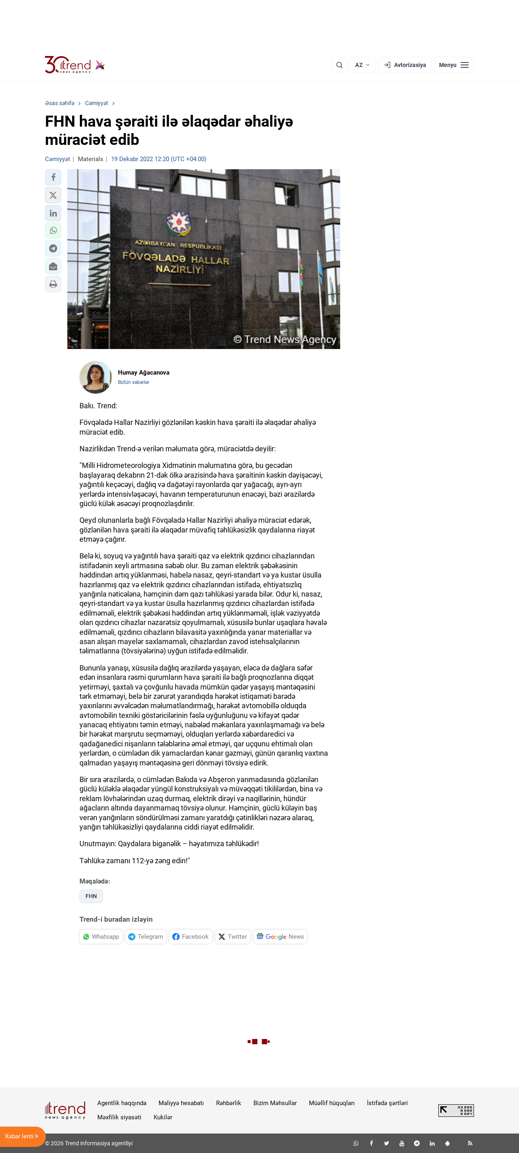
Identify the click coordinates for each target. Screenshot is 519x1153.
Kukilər (163, 1117)
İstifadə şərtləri (387, 1103)
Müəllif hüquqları (332, 1103)
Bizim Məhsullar (275, 1103)
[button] (53, 177)
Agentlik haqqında (121, 1103)
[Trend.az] (75, 65)
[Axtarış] (339, 65)
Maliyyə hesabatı (181, 1103)
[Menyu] (454, 65)
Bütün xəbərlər (133, 382)
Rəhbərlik (228, 1103)
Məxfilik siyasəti (119, 1117)
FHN (91, 896)
